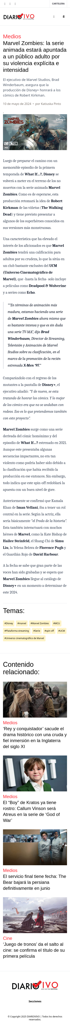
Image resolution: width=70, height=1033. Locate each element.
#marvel (21, 623)
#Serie (36, 630)
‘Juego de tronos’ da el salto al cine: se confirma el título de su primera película (34, 950)
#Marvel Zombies (40, 623)
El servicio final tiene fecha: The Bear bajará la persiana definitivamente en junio (34, 882)
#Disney (8, 623)
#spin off (49, 630)
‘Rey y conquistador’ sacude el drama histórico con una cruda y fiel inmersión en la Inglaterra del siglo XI (35, 737)
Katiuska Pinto (51, 104)
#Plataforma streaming (16, 630)
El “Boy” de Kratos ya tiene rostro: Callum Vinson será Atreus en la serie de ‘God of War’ (31, 811)
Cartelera (58, 3)
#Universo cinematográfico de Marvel (24, 638)
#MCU (56, 623)
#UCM (61, 630)
